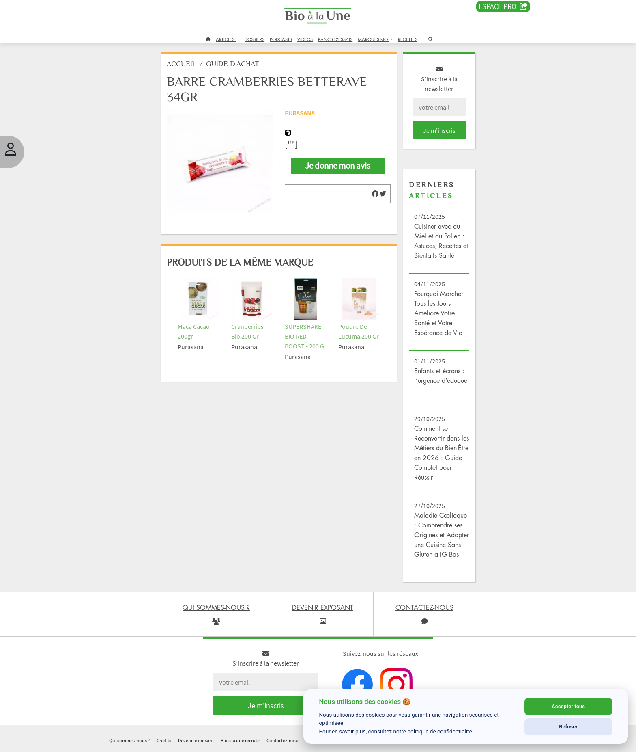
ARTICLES (226, 39)
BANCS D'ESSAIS (335, 39)
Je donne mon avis (337, 166)
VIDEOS (305, 39)
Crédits (164, 741)
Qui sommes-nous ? (129, 741)
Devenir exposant (196, 741)
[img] (375, 194)
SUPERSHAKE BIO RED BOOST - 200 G (304, 335)
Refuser (568, 727)
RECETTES (407, 39)
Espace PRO (503, 6)
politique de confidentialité (439, 731)
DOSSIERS (254, 39)
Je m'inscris (438, 131)
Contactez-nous (282, 741)
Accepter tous (568, 706)
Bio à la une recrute (240, 741)
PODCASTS (281, 39)
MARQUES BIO (373, 39)
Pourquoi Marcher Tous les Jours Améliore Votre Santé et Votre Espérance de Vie (438, 313)
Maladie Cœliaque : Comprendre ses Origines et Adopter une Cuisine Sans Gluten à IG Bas (441, 535)
